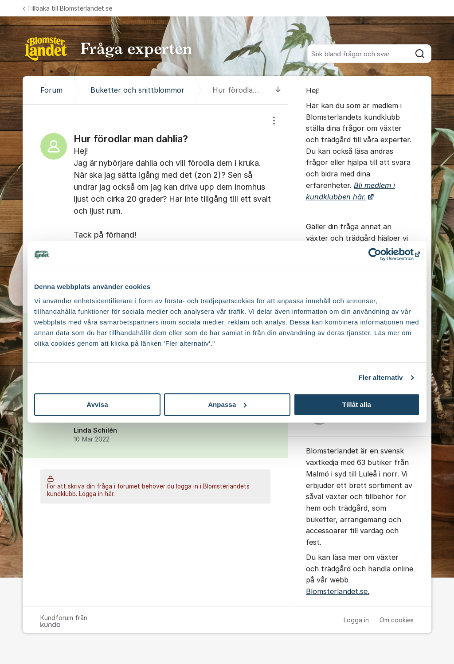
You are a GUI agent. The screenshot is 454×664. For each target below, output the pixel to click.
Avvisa (97, 404)
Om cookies (397, 620)
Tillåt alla (356, 404)
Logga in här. (97, 494)
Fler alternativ (381, 377)
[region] (155, 209)
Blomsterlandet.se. (337, 591)
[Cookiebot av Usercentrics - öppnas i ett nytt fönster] (381, 254)
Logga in (356, 620)
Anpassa (227, 404)
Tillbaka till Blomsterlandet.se (67, 8)
